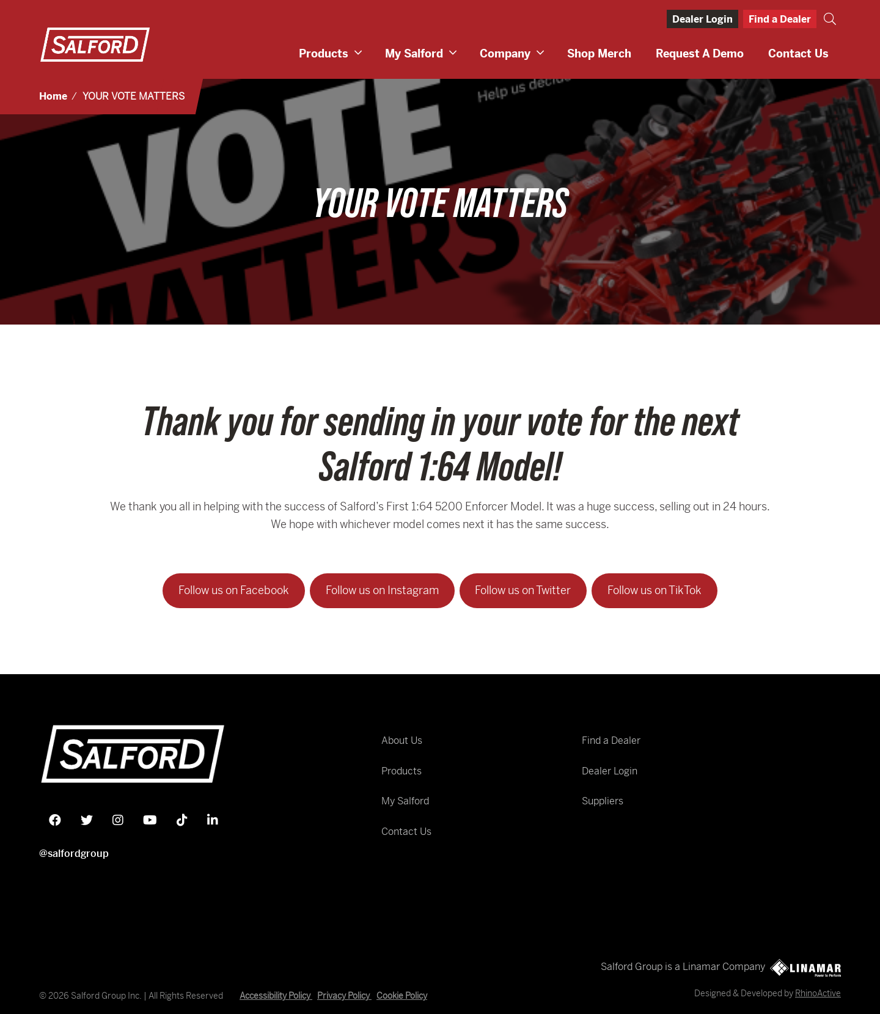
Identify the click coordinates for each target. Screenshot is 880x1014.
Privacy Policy (344, 995)
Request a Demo (700, 53)
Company (505, 53)
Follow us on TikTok (654, 590)
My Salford (414, 53)
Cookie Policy (401, 995)
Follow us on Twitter (523, 590)
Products (323, 53)
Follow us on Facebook (233, 590)
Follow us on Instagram (382, 590)
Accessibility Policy (276, 995)
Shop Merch (599, 53)
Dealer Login (702, 19)
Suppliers (602, 801)
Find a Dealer (780, 19)
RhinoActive (818, 993)
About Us (401, 740)
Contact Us (798, 53)
